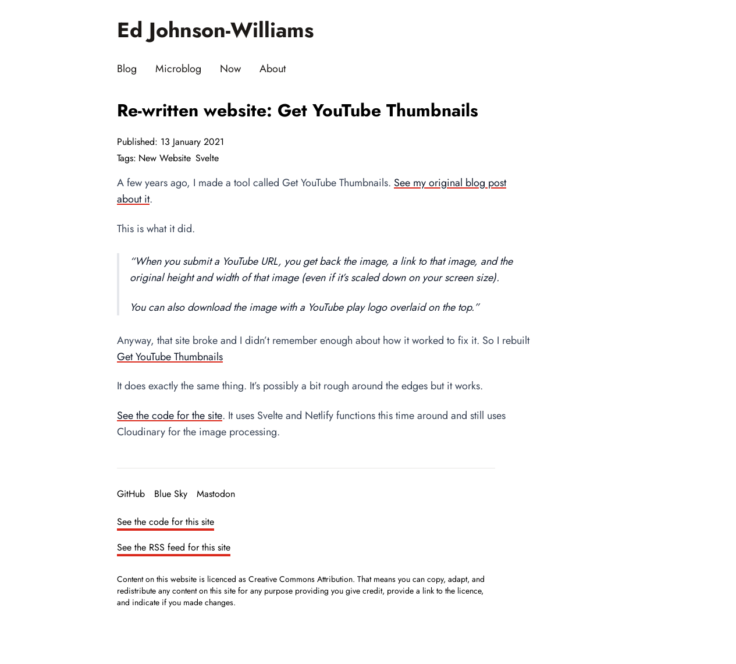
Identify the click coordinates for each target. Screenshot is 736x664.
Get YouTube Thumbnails (170, 356)
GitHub (131, 493)
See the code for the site (169, 415)
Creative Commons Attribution (300, 579)
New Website (164, 158)
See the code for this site (165, 521)
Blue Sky (170, 493)
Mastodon (216, 493)
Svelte (207, 158)
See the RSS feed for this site (173, 547)
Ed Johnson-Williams (215, 30)
